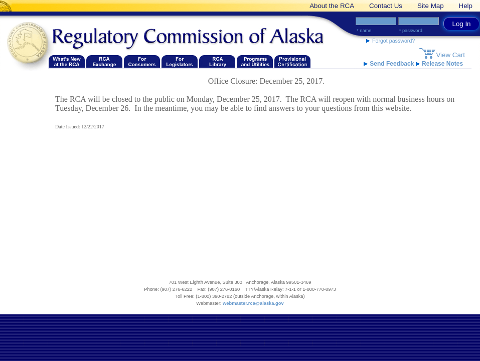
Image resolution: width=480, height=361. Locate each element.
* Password (410, 30)
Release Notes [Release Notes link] (439, 63)
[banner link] (7, 6)
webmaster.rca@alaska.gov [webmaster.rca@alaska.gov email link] (253, 303)
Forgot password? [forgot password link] (390, 41)
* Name (364, 30)
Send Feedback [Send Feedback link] (390, 63)
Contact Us (385, 6)
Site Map (430, 6)
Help (465, 6)
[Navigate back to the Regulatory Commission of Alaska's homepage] (30, 43)
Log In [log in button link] (461, 24)
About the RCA (331, 6)
